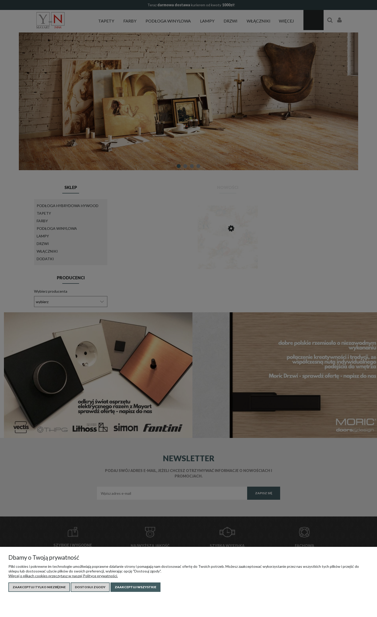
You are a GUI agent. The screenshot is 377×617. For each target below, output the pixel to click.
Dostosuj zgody (90, 587)
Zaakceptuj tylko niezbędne (39, 587)
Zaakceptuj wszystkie (135, 587)
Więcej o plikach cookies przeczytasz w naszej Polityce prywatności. (63, 576)
